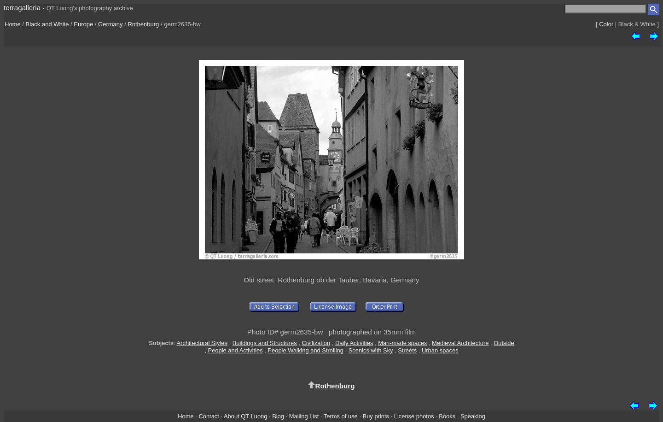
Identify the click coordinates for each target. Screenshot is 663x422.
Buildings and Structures (265, 343)
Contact (208, 416)
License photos (414, 416)
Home (13, 24)
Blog (278, 416)
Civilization (316, 343)
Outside (504, 343)
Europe (83, 24)
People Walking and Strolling (305, 350)
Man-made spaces (402, 343)
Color (606, 24)
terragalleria (22, 8)
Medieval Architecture (460, 343)
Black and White (47, 24)
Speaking (472, 416)
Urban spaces (440, 350)
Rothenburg (143, 24)
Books (447, 416)
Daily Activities (354, 343)
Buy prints (376, 416)
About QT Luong (245, 416)
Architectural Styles (202, 343)
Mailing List (304, 416)
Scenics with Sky (371, 350)
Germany (110, 24)
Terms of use (341, 416)
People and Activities (235, 350)
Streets (407, 350)
